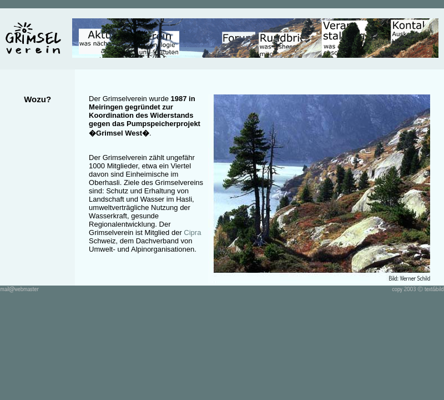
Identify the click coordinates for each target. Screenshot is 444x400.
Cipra (192, 232)
